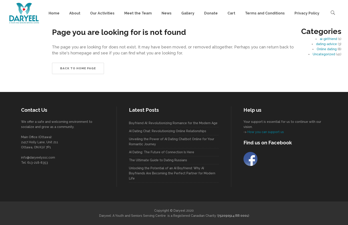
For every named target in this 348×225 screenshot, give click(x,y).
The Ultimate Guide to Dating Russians (158, 160)
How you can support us (265, 132)
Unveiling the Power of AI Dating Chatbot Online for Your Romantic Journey (171, 141)
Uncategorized (324, 54)
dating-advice (326, 44)
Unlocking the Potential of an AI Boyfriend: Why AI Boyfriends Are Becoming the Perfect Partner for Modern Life (172, 173)
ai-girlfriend (328, 39)
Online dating (327, 49)
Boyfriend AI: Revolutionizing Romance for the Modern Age (173, 123)
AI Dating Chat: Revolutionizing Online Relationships (167, 131)
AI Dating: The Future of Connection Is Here (161, 152)
